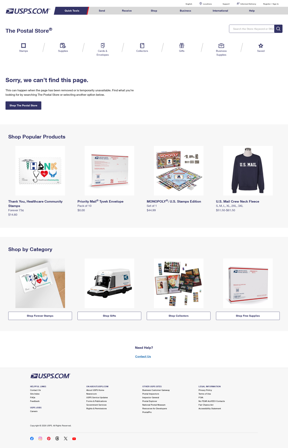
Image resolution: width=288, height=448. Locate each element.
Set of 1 (152, 205)
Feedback (34, 401)
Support (226, 4)
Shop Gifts (109, 315)
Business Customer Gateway (156, 390)
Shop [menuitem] (154, 10)
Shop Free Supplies (248, 315)
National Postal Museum (153, 405)
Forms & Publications (96, 401)
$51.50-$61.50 (225, 210)
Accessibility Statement (210, 408)
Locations (207, 4)
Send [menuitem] (102, 10)
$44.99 (151, 210)
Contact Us (143, 356)
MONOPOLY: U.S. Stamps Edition (174, 201)
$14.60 (12, 214)
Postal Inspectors (150, 394)
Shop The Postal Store (23, 105)
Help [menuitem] (252, 10)
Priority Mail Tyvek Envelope (100, 201)
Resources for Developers (154, 408)
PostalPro (147, 412)
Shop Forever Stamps (40, 315)
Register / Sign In (271, 4)
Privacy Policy (205, 390)
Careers (33, 411)
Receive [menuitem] (127, 10)
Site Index (34, 394)
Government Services (96, 405)
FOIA (201, 397)
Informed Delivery (248, 4)
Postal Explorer (149, 401)
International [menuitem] (220, 10)
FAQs (32, 397)
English (185, 4)
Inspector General (150, 397)
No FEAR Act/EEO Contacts (212, 401)
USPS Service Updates (97, 397)
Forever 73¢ (16, 210)
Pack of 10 (84, 205)
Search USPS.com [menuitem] (270, 11)
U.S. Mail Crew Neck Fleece (237, 201)
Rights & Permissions (96, 408)
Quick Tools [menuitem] (72, 10)
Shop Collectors (179, 315)
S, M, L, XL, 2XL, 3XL (229, 205)
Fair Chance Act (206, 405)
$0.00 (81, 210)
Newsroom (91, 394)
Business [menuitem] (185, 10)
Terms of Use (205, 394)
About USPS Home (95, 390)
